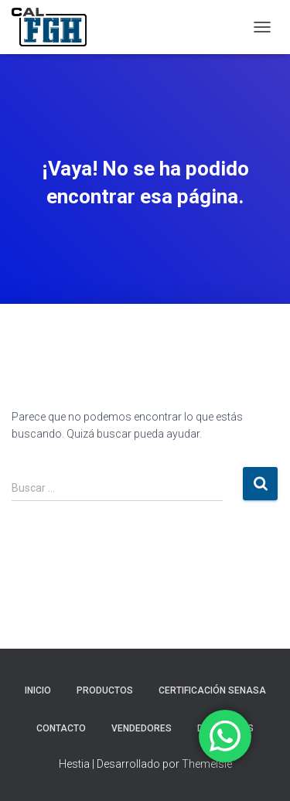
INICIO (38, 690)
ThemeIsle (207, 764)
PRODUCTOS (105, 690)
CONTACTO (61, 728)
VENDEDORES (141, 728)
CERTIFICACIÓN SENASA (212, 690)
